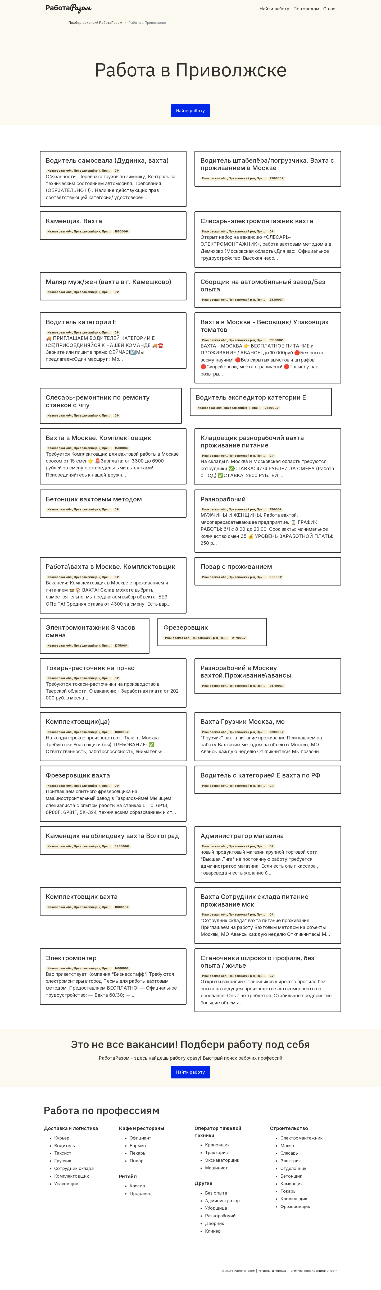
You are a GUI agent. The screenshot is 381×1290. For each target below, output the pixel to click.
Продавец (141, 1193)
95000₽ (275, 577)
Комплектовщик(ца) (78, 721)
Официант (140, 1138)
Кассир (137, 1185)
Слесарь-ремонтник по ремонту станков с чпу (98, 401)
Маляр (287, 1145)
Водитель (64, 1145)
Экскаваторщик (222, 1160)
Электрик (290, 1160)
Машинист (216, 1167)
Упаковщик (66, 1183)
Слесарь (289, 1153)
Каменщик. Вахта (74, 221)
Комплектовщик (71, 1176)
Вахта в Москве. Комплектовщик (98, 438)
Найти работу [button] (190, 110)
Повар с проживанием (236, 566)
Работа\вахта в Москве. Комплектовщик (110, 566)
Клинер (213, 1231)
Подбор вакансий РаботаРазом (95, 23)
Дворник (214, 1223)
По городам (306, 8)
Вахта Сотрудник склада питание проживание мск (255, 900)
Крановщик (217, 1144)
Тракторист (217, 1152)
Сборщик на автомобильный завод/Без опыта (263, 285)
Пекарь (137, 1153)
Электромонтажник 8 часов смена (90, 631)
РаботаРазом (244, 1271)
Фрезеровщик (186, 627)
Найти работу (274, 8)
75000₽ (275, 509)
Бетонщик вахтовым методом (94, 499)
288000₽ (272, 408)
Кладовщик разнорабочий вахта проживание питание (252, 441)
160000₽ (122, 732)
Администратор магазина (242, 836)
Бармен (138, 1145)
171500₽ (121, 645)
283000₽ (276, 299)
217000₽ (239, 638)
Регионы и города (272, 1271)
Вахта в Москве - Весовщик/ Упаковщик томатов (265, 325)
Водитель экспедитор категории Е (251, 397)
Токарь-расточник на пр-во (90, 668)
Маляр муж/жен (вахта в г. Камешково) (108, 282)
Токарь (288, 1191)
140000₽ (121, 968)
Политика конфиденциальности (312, 1271)
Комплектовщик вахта (82, 896)
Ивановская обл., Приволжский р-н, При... (78, 170)
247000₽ (276, 686)
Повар (136, 1160)
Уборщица (216, 1208)
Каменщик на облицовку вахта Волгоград (112, 836)
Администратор (222, 1200)
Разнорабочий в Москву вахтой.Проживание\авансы (246, 671)
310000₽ (276, 340)
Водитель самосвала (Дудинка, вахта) (107, 160)
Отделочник (293, 1168)
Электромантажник (301, 1138)
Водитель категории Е (81, 322)
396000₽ (122, 846)
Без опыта (216, 1193)
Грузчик (62, 1160)
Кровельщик (293, 1198)
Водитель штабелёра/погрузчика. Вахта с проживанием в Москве (267, 164)
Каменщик (291, 1183)
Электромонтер (71, 958)
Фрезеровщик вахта (78, 775)
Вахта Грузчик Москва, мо (243, 721)
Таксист (62, 1153)
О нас (329, 8)
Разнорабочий (223, 499)
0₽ (117, 170)
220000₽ (276, 178)
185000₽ (121, 231)
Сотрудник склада (74, 1168)
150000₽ (121, 448)
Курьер (61, 1138)
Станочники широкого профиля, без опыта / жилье (257, 961)
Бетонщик (291, 1176)
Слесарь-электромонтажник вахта (257, 221)
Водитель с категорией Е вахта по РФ (260, 775)
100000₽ (122, 907)
